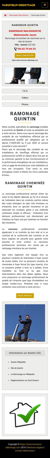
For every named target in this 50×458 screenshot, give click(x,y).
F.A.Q (25, 91)
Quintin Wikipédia (18, 362)
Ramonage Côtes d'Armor (18, 15)
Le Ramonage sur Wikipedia (23, 374)
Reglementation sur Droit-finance (25, 380)
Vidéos (25, 97)
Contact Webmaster (24, 450)
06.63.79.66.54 (27, 48)
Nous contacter (25, 55)
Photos (25, 104)
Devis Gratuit (25, 296)
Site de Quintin (17, 368)
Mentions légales (35, 447)
